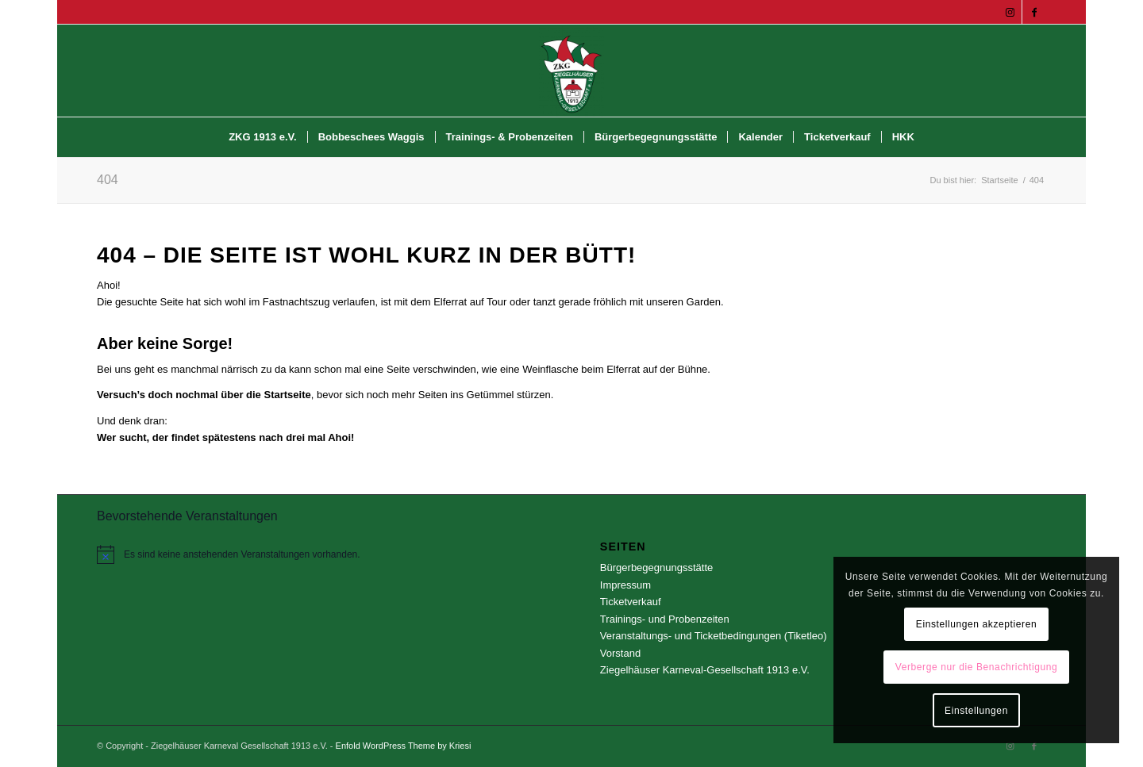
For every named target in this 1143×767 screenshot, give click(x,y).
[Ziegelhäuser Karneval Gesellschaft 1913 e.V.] (572, 71)
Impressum (625, 585)
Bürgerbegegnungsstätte (656, 567)
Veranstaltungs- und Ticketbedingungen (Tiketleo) (713, 636)
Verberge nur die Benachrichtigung (976, 667)
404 (107, 179)
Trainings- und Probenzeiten (664, 619)
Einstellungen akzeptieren (976, 624)
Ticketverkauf (630, 602)
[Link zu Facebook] (1034, 12)
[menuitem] (262, 137)
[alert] (320, 554)
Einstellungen (976, 710)
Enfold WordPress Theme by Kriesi (403, 745)
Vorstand (620, 653)
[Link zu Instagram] (1010, 12)
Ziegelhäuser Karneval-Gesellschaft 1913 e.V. (705, 670)
